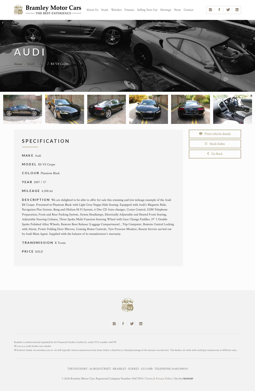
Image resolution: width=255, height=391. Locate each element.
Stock (104, 10)
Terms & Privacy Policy (158, 378)
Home (18, 64)
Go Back (215, 154)
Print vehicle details (215, 134)
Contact (188, 10)
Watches (116, 10)
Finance (129, 10)
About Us (92, 10)
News (177, 10)
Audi (42, 64)
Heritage (165, 10)
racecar (188, 378)
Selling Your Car (147, 10)
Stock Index (215, 144)
